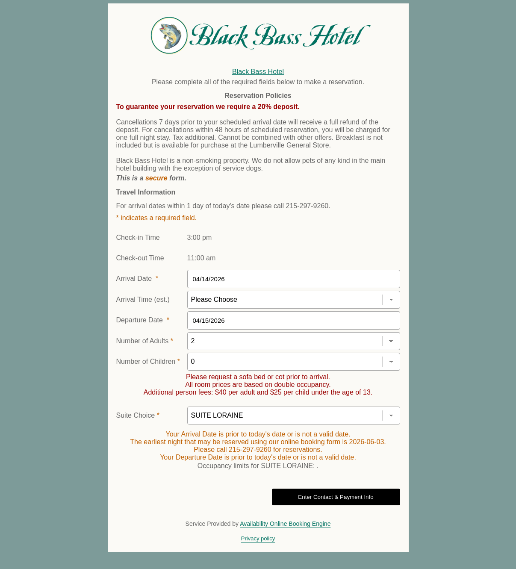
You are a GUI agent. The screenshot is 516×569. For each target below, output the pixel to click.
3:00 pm (199, 237)
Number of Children (148, 361)
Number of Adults (144, 341)
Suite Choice (137, 415)
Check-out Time (140, 258)
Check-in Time (138, 237)
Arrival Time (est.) (143, 299)
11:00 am (201, 258)
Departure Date (143, 320)
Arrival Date (137, 278)
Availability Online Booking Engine (285, 523)
